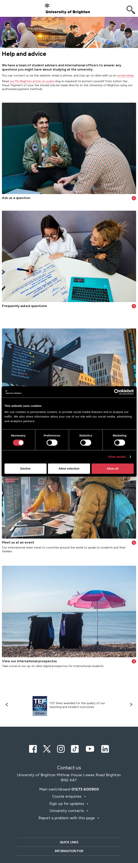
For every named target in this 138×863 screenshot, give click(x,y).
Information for (69, 851)
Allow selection (69, 468)
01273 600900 (85, 789)
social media (125, 75)
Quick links (69, 842)
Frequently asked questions (24, 306)
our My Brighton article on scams (32, 81)
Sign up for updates (67, 803)
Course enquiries (67, 796)
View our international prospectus (29, 661)
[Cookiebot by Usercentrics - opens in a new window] (117, 392)
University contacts (66, 810)
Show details (117, 456)
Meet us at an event (18, 542)
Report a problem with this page (67, 818)
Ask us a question (16, 198)
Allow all (112, 468)
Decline (25, 468)
